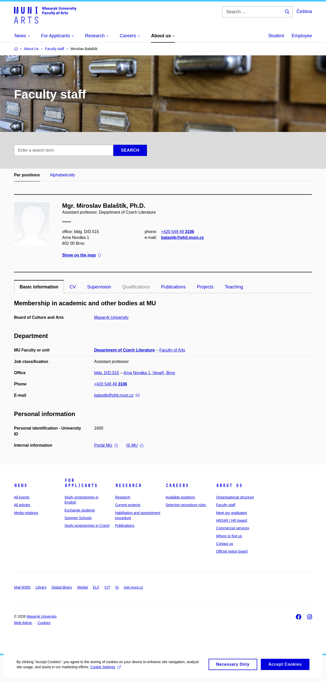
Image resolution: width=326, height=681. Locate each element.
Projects (205, 286)
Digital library (61, 587)
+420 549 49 (177, 231)
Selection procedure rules (186, 505)
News (20, 485)
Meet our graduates (231, 513)
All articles (22, 505)
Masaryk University (111, 317)
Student (276, 35)
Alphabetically (62, 175)
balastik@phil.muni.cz (182, 237)
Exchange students (79, 510)
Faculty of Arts (172, 350)
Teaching (234, 286)
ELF (96, 587)
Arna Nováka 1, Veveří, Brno (149, 373)
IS (117, 587)
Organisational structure (235, 497)
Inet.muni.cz (133, 587)
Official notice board (231, 551)
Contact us (224, 544)
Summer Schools (78, 518)
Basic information (39, 286)
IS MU (134, 445)
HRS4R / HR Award (231, 520)
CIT (107, 587)
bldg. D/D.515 (106, 373)
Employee (302, 35)
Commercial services (232, 528)
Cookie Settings (120, 673)
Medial (82, 587)
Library (41, 587)
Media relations (26, 513)
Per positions (27, 175)
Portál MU (106, 445)
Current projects (128, 505)
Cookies (43, 623)
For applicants (81, 483)
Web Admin (23, 623)
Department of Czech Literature (124, 350)
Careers (177, 485)
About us (229, 485)
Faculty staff (225, 505)
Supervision (99, 286)
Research (128, 485)
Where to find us (229, 536)
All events (22, 497)
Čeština (304, 11)
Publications (173, 286)
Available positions (180, 497)
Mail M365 (22, 587)
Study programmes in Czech (87, 526)
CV (73, 286)
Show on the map (81, 255)
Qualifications (136, 286)
